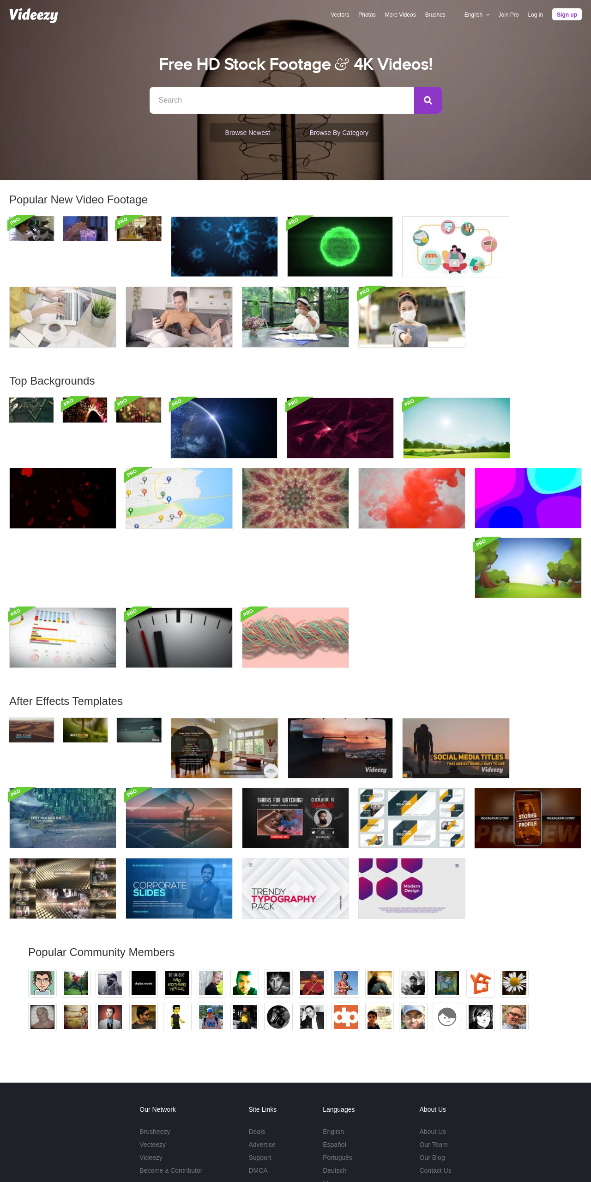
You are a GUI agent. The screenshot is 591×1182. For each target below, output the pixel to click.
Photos (366, 15)
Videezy (151, 1087)
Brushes (435, 15)
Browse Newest (247, 132)
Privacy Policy (486, 1154)
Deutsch (334, 1100)
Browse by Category (336, 132)
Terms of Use (442, 1154)
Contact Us (435, 1100)
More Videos (400, 15)
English (333, 1061)
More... (333, 1113)
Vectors (340, 15)
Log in (535, 15)
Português (337, 1087)
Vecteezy (152, 1074)
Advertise (261, 1074)
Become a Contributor (170, 1100)
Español (334, 1074)
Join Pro (508, 15)
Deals (256, 1061)
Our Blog (432, 1087)
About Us (432, 1061)
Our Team (433, 1074)
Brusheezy (154, 1061)
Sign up (567, 15)
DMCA (257, 1100)
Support (259, 1087)
